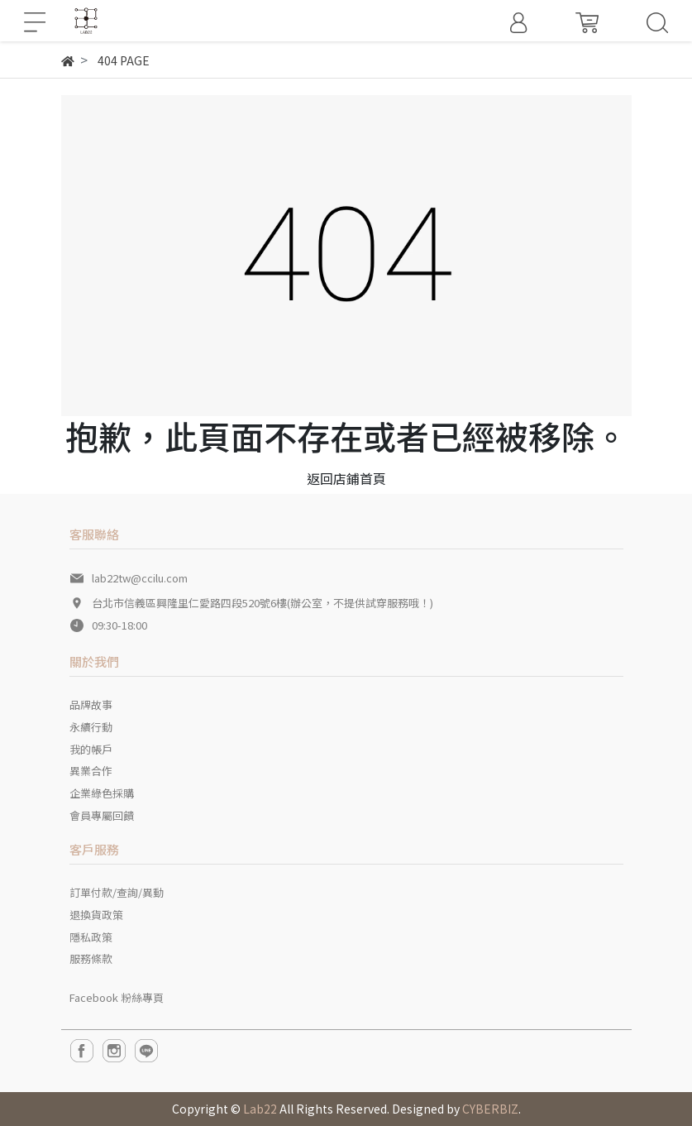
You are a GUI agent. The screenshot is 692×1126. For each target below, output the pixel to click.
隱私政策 (90, 937)
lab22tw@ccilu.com (140, 578)
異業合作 (90, 771)
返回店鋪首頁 (346, 478)
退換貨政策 (96, 914)
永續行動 (90, 727)
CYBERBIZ (490, 1108)
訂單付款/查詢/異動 (116, 892)
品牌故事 (90, 704)
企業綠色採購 (101, 793)
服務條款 (90, 958)
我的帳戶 (90, 749)
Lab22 (260, 1108)
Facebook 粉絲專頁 (116, 997)
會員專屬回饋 (101, 815)
